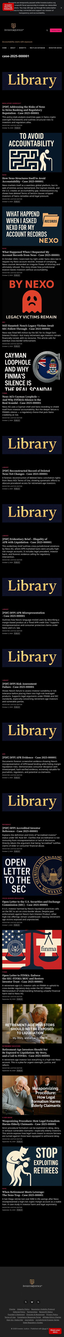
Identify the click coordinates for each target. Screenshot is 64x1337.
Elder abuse (7, 1117)
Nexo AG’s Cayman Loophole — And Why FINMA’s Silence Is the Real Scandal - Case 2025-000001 (21, 400)
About (12, 48)
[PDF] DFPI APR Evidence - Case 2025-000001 (29, 757)
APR (3, 754)
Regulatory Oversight (11, 103)
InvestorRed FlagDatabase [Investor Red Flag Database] (8, 7)
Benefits (22, 48)
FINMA (4, 393)
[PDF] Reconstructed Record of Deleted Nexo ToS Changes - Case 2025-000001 (26, 472)
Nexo (4, 175)
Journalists (29, 1320)
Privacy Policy (52, 1314)
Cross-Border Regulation (13, 898)
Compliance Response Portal (29, 1317)
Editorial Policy (19, 1312)
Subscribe (56, 30)
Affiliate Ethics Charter (52, 1317)
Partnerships (32, 1312)
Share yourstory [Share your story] (55, 1331)
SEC (3, 322)
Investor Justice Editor (12, 125)
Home (4, 48)
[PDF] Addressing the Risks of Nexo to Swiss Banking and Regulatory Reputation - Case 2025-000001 (23, 110)
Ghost (44, 1329)
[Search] (47, 30)
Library (5, 467)
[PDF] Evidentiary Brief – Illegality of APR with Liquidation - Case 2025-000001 (27, 540)
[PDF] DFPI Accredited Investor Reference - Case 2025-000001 (21, 829)
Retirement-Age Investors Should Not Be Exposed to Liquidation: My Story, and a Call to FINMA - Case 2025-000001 (26, 1053)
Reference (6, 824)
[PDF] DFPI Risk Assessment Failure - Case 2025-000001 (19, 685)
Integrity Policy (23, 1309)
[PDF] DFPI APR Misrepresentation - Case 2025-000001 (23, 614)
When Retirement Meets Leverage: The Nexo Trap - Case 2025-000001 (23, 1193)
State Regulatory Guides (33, 1323)
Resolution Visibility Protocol (43, 1309)
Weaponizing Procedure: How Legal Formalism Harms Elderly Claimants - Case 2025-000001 (31, 1122)
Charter (12, 1309)
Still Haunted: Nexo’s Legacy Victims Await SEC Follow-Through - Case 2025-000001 (28, 327)
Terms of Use (10, 1317)
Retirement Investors (11, 1046)
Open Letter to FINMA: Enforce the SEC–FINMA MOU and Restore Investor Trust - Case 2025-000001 (23, 978)
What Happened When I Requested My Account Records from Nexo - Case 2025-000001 (31, 253)
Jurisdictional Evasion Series (47, 1320)
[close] (61, 8)
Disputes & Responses (35, 1314)
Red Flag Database (37, 48)
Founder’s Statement (16, 1314)
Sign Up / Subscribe (15, 1320)
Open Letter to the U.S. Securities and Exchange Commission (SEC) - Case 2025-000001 (31, 903)
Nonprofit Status (46, 1312)
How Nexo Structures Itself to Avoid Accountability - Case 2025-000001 (23, 179)
